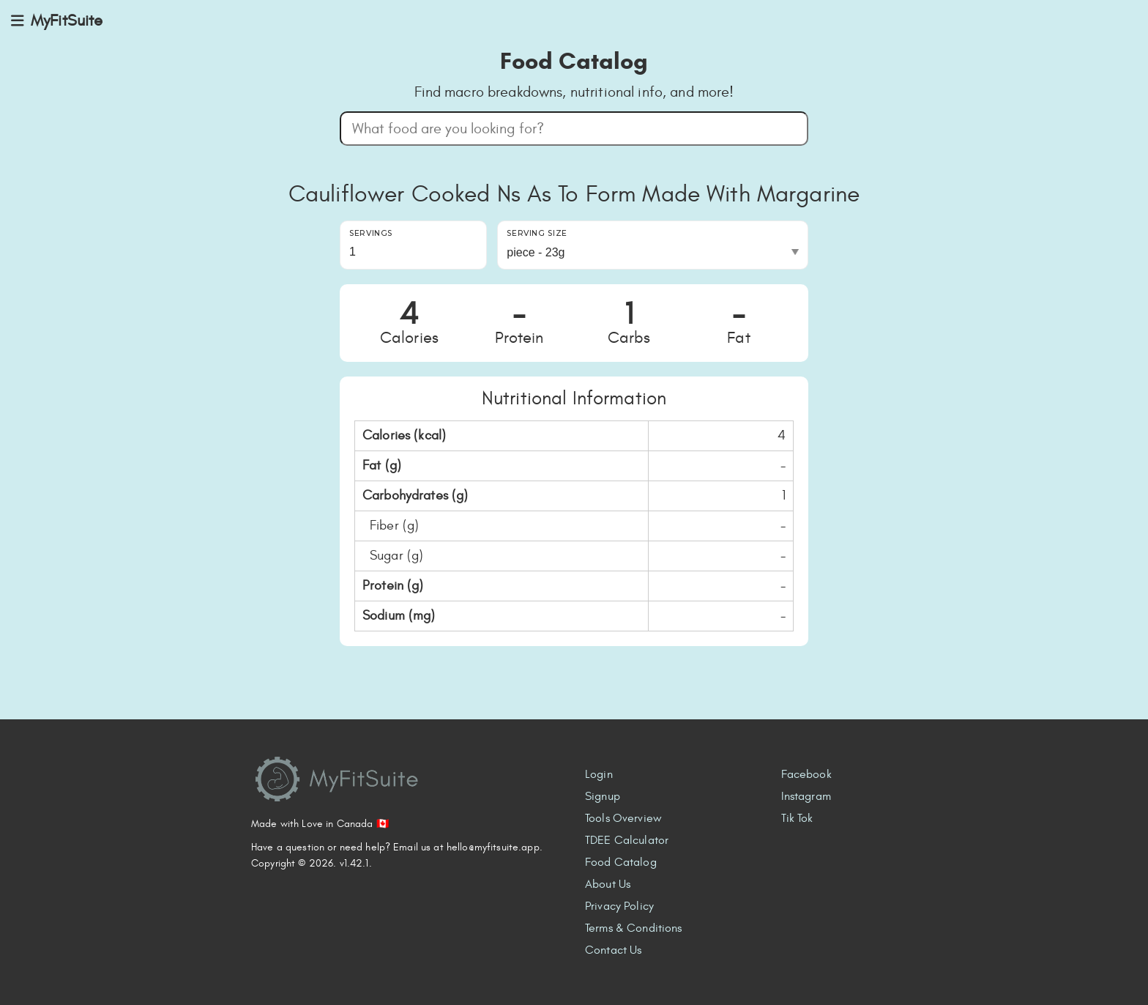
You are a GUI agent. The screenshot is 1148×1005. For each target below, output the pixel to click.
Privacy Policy (619, 906)
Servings (370, 233)
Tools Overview (623, 818)
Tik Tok (797, 818)
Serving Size (537, 233)
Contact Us (613, 950)
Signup (602, 796)
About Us (607, 884)
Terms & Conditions (633, 928)
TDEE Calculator (626, 840)
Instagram (806, 796)
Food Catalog (621, 862)
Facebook (806, 774)
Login (599, 774)
